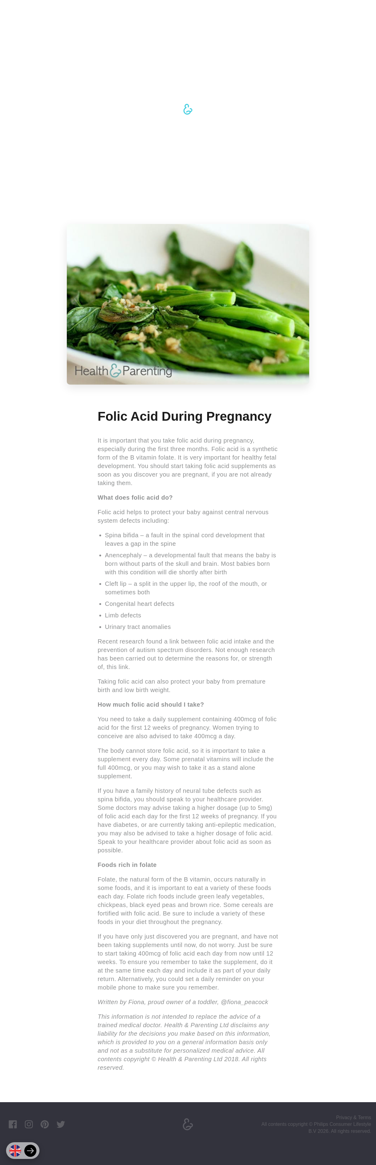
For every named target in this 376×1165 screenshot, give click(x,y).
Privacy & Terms (353, 1117)
